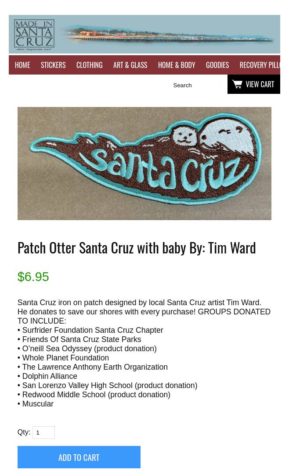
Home (22, 65)
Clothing (89, 65)
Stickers (53, 65)
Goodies (217, 65)
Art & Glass (130, 65)
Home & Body (176, 65)
